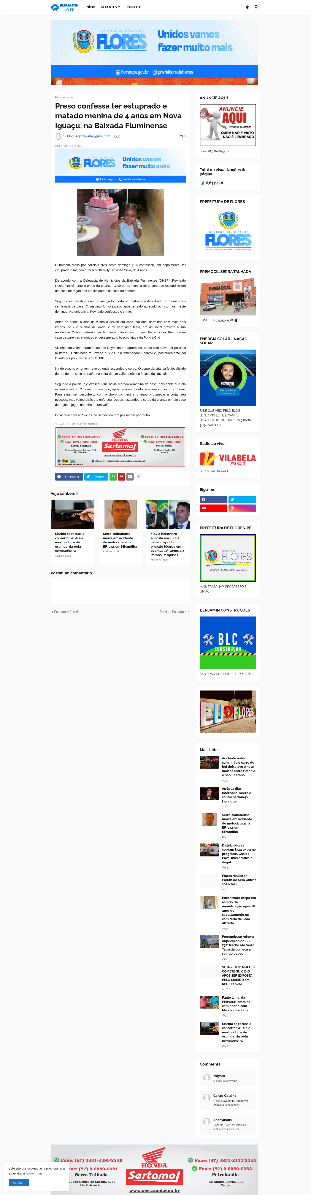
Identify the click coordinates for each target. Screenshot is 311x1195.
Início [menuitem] (90, 7)
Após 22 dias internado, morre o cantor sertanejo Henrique (236, 795)
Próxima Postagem (173, 611)
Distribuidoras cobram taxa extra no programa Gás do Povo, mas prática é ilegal (239, 853)
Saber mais (34, 1173)
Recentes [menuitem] (109, 7)
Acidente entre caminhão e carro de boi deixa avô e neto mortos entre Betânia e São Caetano (238, 766)
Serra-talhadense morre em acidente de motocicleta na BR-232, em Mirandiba (120, 540)
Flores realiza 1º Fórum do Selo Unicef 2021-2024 (239, 880)
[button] (248, 7)
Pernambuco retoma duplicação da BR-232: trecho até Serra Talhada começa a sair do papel (238, 945)
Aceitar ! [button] (19, 1182)
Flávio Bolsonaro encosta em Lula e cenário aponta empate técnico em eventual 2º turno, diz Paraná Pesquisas (167, 544)
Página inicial (64, 97)
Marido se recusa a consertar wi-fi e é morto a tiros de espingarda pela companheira (69, 542)
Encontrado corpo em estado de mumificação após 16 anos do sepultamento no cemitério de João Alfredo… (239, 910)
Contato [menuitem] (134, 7)
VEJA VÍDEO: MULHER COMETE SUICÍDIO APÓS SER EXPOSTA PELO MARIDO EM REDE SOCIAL (238, 975)
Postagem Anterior (67, 611)
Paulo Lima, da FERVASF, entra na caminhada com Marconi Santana (236, 1004)
